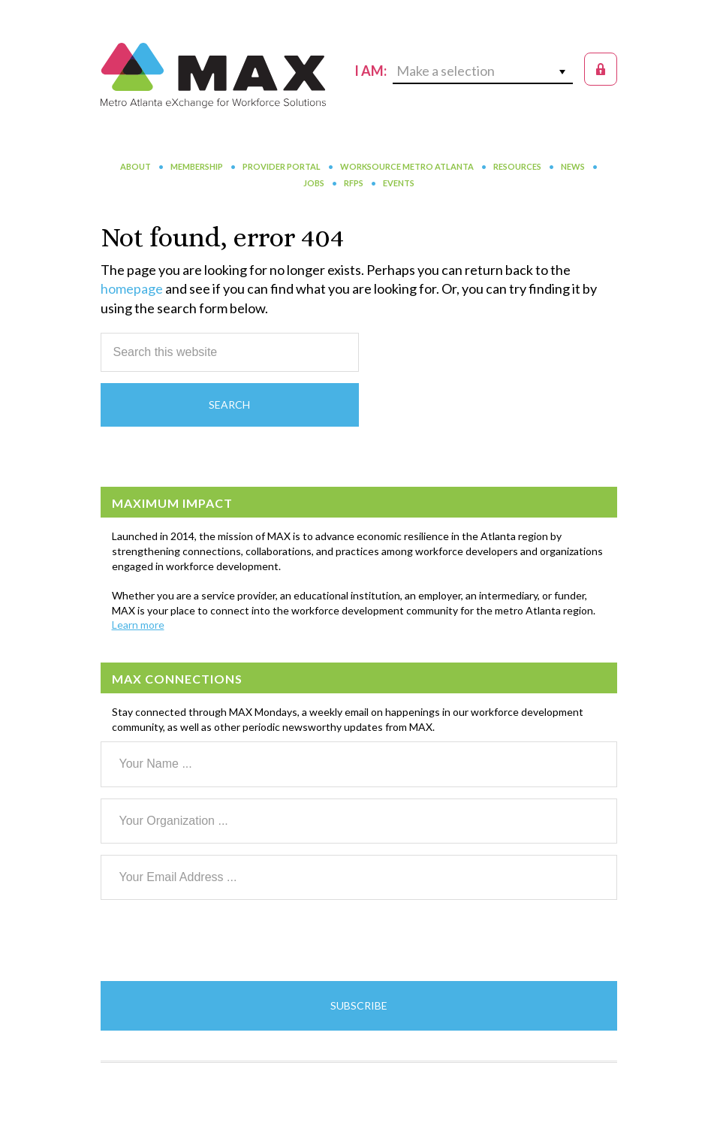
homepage (132, 288)
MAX (213, 75)
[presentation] (215, 940)
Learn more (138, 624)
